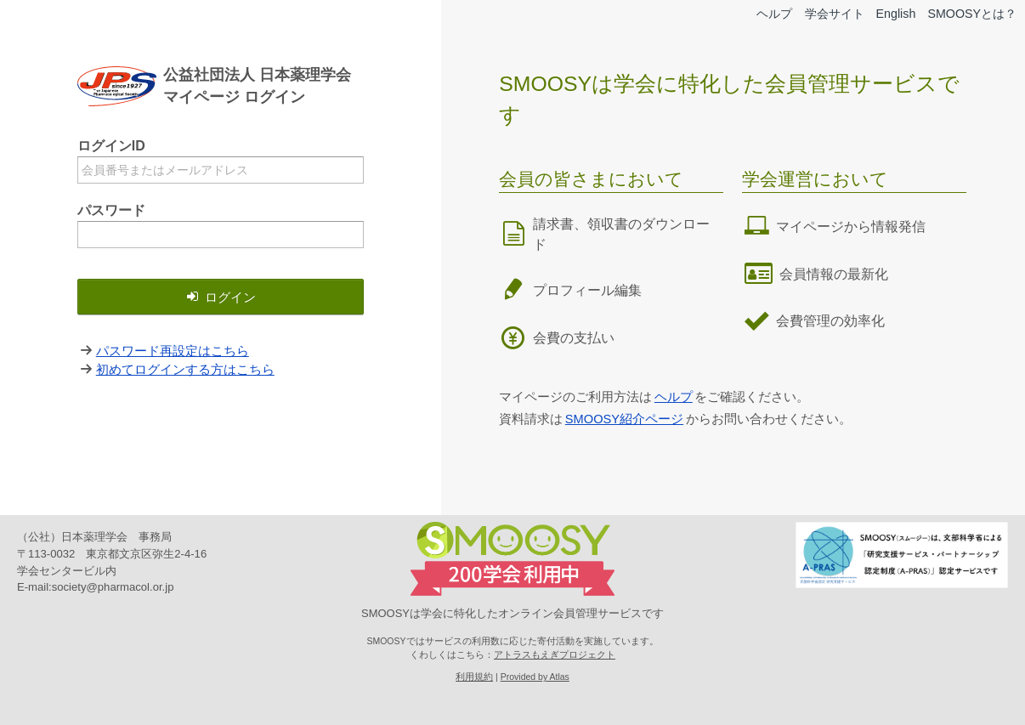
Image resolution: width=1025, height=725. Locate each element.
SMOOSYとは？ (970, 13)
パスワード (111, 210)
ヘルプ (764, 13)
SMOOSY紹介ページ (625, 418)
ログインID (111, 146)
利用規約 (474, 676)
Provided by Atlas (535, 676)
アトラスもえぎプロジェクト (554, 654)
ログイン (220, 297)
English (890, 13)
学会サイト (826, 13)
